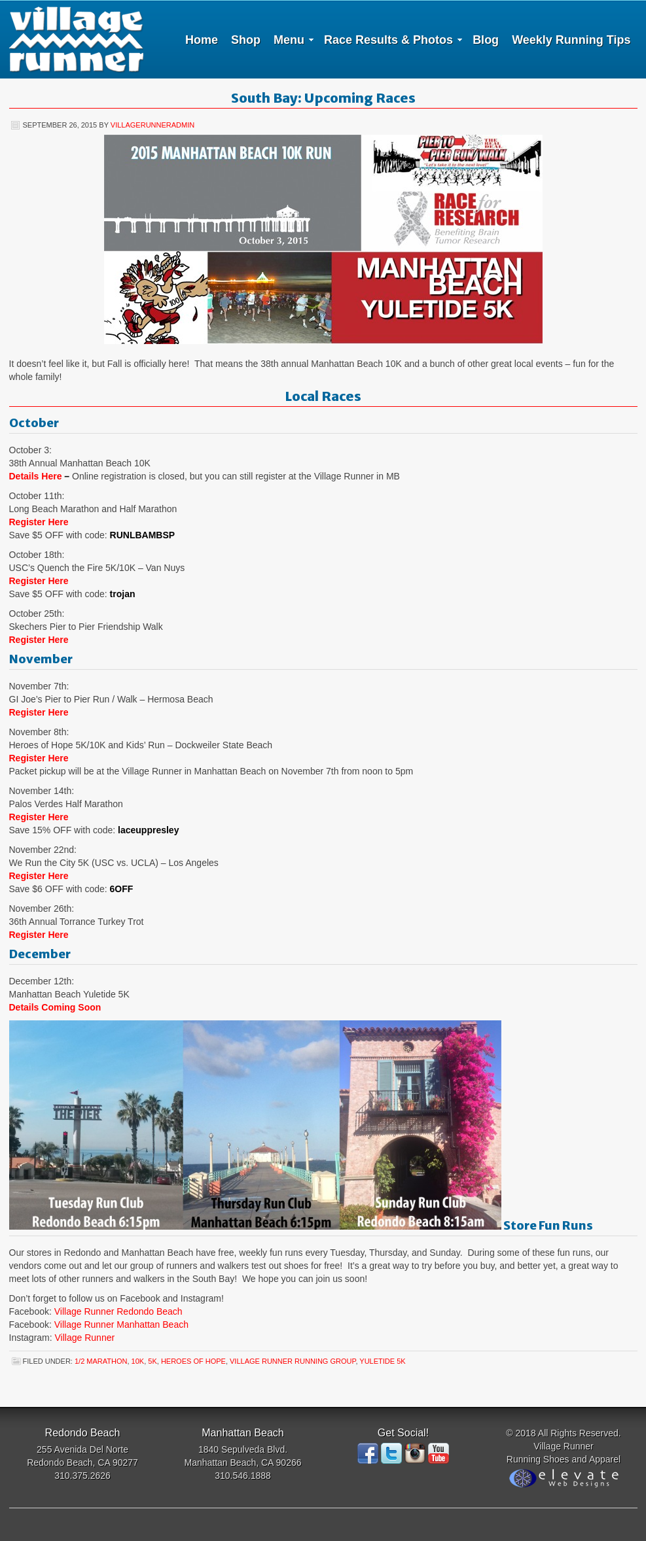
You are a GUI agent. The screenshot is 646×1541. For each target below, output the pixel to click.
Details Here (35, 476)
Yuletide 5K (382, 1361)
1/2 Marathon (101, 1361)
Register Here (39, 522)
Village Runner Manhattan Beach (121, 1324)
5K (152, 1361)
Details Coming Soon (55, 1007)
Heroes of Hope (193, 1361)
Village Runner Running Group (292, 1361)
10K (138, 1361)
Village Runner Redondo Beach (118, 1311)
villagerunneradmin (152, 125)
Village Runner (76, 39)
